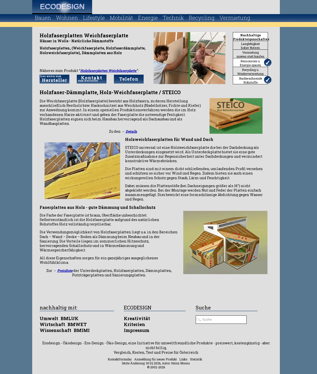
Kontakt (91, 78)
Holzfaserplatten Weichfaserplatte (108, 70)
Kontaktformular (120, 359)
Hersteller (54, 79)
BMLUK (70, 318)
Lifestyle (94, 17)
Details (131, 131)
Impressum (136, 330)
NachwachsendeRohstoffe (250, 80)
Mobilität (121, 17)
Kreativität (137, 318)
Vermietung (234, 17)
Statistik (196, 359)
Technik (173, 17)
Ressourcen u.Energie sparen (250, 63)
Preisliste (65, 270)
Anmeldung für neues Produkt (155, 359)
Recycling (201, 17)
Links (183, 359)
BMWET (77, 324)
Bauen (43, 17)
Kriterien (134, 324)
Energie (148, 17)
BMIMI (82, 330)
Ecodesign (62, 6)
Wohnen (67, 17)
